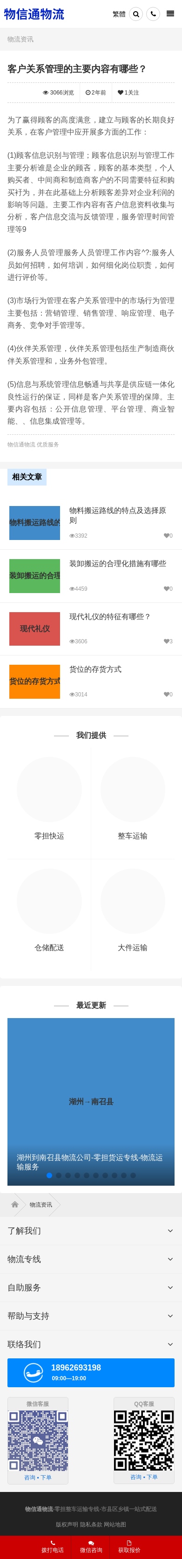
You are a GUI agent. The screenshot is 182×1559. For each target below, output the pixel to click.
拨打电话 (52, 1546)
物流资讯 (20, 39)
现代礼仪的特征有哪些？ (110, 617)
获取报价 (129, 1546)
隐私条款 (91, 1524)
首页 (16, 1204)
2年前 (96, 92)
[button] (49, 1175)
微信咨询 (91, 1546)
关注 (128, 92)
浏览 (58, 92)
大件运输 (133, 948)
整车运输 (133, 836)
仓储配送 (49, 948)
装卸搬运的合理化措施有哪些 (117, 563)
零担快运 (49, 836)
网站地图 (115, 1524)
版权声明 (67, 1524)
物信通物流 (39, 1509)
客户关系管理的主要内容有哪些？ (77, 69)
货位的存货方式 (95, 669)
